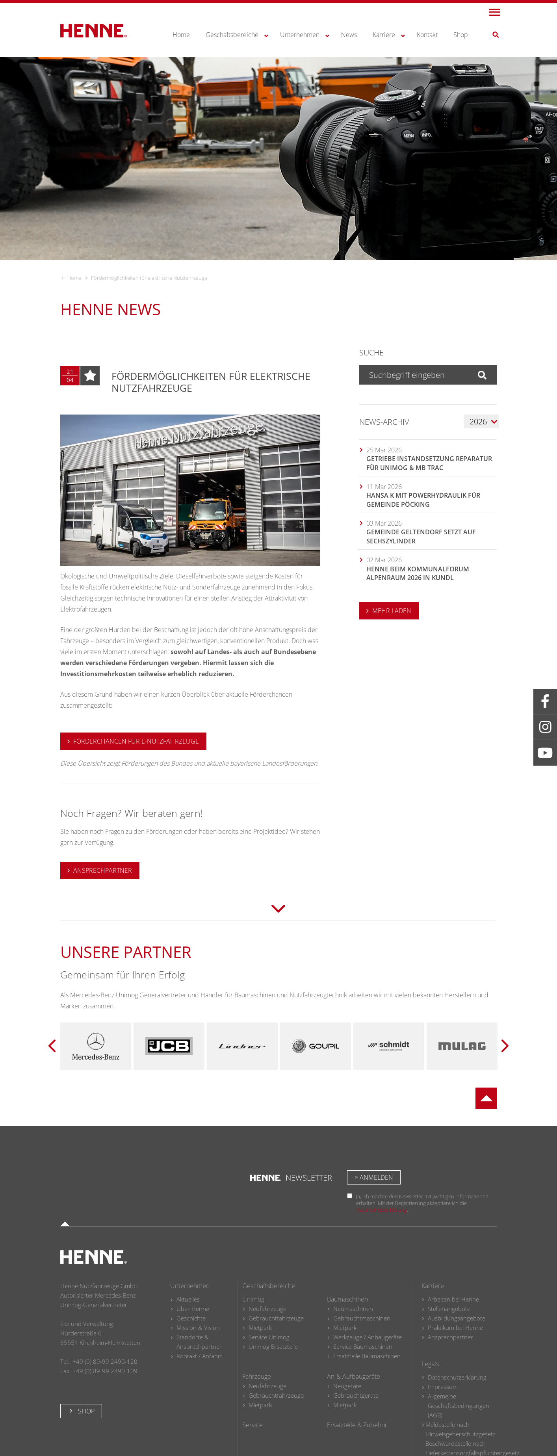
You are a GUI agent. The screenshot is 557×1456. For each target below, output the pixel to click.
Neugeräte (347, 1386)
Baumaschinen (347, 1299)
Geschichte (191, 1318)
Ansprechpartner (450, 1337)
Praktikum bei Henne (455, 1327)
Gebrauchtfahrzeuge (276, 1318)
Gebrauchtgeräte (356, 1395)
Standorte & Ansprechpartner (199, 1341)
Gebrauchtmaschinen (361, 1318)
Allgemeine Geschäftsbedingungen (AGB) (458, 1405)
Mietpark (260, 1327)
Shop (85, 1411)
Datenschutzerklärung (381, 1209)
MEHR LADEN (391, 610)
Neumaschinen (353, 1309)
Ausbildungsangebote (456, 1318)
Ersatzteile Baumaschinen (367, 1356)
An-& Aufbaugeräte (353, 1376)
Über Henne (192, 1309)
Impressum (443, 1387)
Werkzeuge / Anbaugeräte (367, 1337)
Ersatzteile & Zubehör (357, 1425)
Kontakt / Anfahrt (199, 1356)
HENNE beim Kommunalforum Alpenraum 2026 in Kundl (417, 573)
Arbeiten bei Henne (453, 1299)
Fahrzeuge (256, 1376)
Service (252, 1425)
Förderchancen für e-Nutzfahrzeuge (136, 741)
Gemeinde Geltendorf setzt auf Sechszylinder (421, 536)
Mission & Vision (198, 1327)
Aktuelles (188, 1299)
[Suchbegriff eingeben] (413, 375)
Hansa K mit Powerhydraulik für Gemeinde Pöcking (423, 499)
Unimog (253, 1299)
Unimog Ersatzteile (273, 1346)
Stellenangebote (449, 1309)
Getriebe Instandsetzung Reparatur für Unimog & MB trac (429, 463)
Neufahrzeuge (267, 1309)
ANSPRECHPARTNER (102, 870)
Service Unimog (269, 1337)
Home (74, 277)
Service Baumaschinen (362, 1346)
